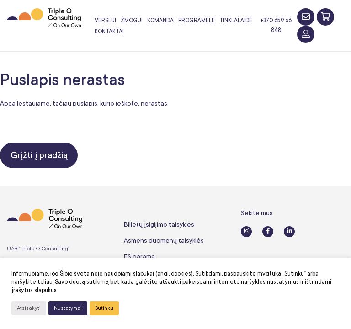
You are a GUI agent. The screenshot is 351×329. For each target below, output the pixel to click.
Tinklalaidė (235, 20)
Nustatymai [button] (68, 308)
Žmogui (132, 20)
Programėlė (196, 20)
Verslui (105, 20)
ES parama (139, 256)
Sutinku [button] (104, 308)
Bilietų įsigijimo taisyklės (159, 224)
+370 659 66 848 (276, 25)
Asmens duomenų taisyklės (164, 240)
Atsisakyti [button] (29, 308)
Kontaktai (109, 31)
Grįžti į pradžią (39, 155)
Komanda (160, 20)
